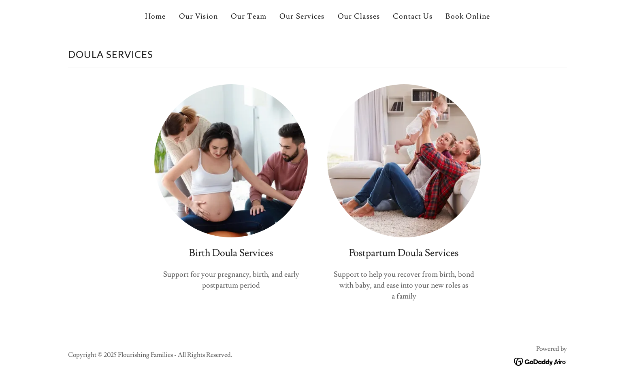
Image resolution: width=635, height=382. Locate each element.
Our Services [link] (302, 16)
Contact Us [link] (413, 16)
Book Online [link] (467, 16)
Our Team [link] (248, 16)
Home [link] (155, 16)
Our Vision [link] (198, 16)
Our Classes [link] (359, 16)
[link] (540, 360)
